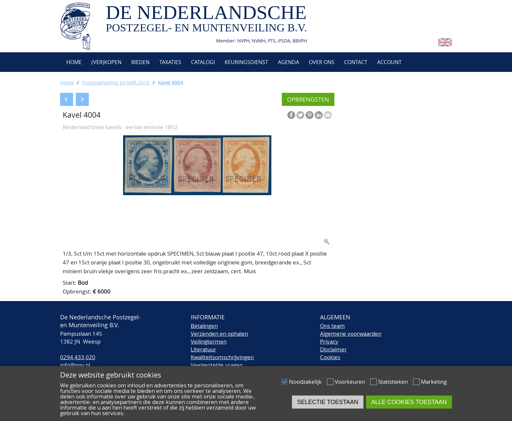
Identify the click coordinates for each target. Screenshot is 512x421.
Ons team (332, 325)
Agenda (288, 62)
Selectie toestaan (327, 402)
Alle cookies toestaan (409, 402)
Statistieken (393, 381)
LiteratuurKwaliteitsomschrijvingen (222, 353)
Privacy (329, 341)
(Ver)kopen (106, 62)
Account (389, 62)
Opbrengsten (308, 99)
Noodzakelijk (305, 381)
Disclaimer (333, 349)
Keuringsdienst (246, 62)
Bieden (140, 62)
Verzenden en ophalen (219, 333)
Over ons (321, 62)
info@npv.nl (75, 365)
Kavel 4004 (170, 82)
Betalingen (204, 325)
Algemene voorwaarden (350, 333)
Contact (355, 62)
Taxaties (170, 62)
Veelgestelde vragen (217, 365)
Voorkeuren (350, 381)
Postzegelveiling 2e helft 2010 (116, 82)
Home (73, 62)
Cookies (330, 357)
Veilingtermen (209, 341)
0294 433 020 (77, 357)
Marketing (434, 381)
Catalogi (203, 62)
